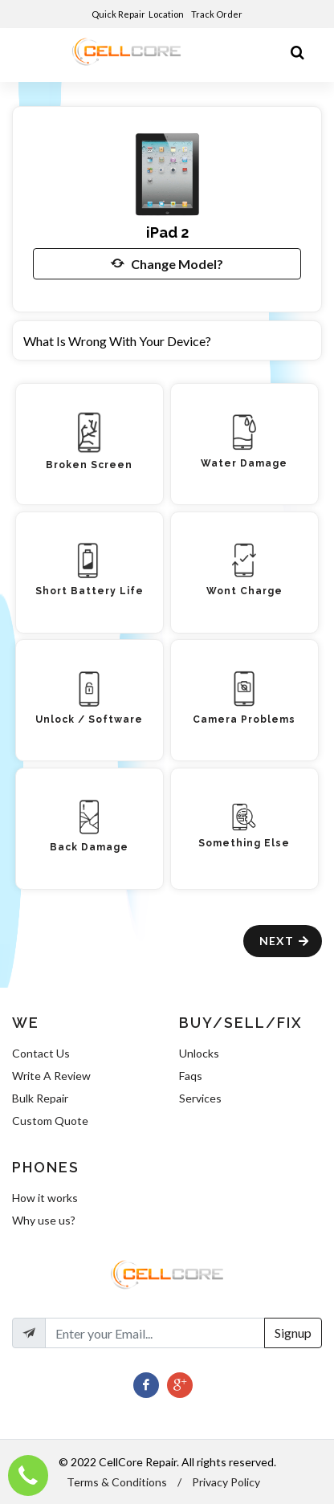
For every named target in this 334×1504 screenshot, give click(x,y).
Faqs (190, 1075)
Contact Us (41, 1053)
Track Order (217, 14)
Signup (293, 1332)
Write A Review (51, 1075)
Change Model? (167, 263)
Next (284, 941)
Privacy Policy (226, 1482)
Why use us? (43, 1220)
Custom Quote (50, 1120)
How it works (45, 1197)
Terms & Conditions (117, 1482)
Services (200, 1098)
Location (167, 14)
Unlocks (199, 1053)
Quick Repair (118, 14)
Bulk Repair (40, 1098)
